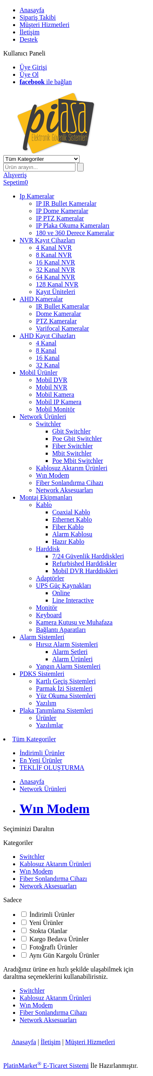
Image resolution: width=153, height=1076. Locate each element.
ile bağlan (46, 81)
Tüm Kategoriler (34, 739)
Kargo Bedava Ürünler (59, 939)
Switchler (32, 856)
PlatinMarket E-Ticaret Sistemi (46, 1065)
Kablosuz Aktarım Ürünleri (55, 863)
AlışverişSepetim (15, 178)
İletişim (51, 1041)
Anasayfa (23, 1041)
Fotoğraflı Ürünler (53, 947)
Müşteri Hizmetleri (90, 1041)
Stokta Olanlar (48, 930)
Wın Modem (36, 871)
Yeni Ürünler (46, 922)
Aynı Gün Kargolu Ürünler (64, 955)
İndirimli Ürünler (52, 914)
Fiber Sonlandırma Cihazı (53, 878)
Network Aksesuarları (48, 886)
